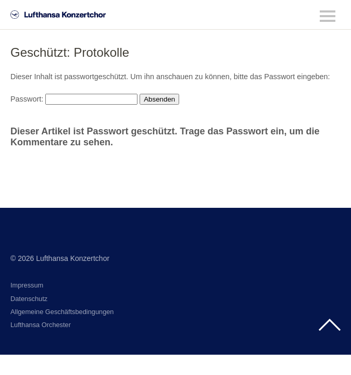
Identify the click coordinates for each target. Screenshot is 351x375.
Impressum (26, 285)
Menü (327, 16)
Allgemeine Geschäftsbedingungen (62, 312)
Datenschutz (28, 299)
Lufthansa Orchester (40, 325)
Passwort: (73, 99)
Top (330, 325)
